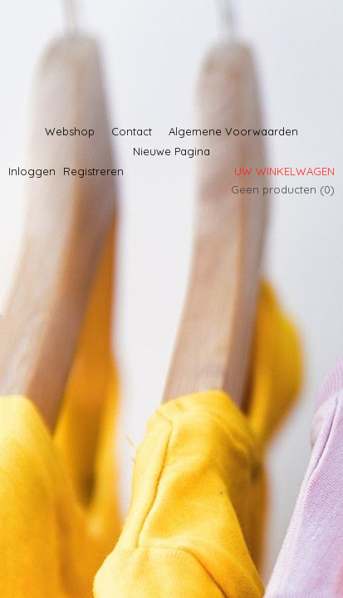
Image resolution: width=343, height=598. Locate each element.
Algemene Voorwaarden (233, 131)
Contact (131, 131)
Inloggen (32, 171)
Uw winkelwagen (284, 171)
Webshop (70, 131)
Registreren (93, 171)
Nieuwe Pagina (171, 151)
